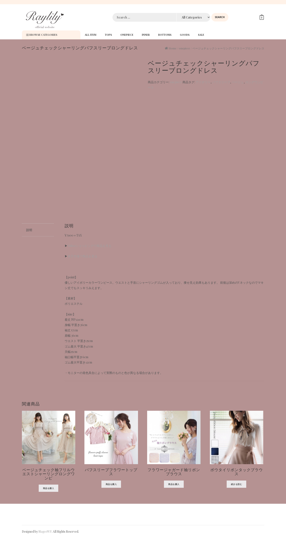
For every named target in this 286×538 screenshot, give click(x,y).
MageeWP (44, 531)
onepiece (184, 48)
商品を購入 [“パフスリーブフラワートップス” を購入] (111, 484)
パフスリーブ (221, 82)
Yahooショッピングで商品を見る (89, 246)
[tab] (38, 230)
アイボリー (203, 82)
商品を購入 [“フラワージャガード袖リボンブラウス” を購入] (173, 484)
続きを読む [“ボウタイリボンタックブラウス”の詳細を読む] (236, 484)
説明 (29, 230)
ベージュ (238, 82)
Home (172, 48)
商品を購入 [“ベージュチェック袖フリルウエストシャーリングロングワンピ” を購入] (48, 488)
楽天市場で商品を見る (82, 256)
